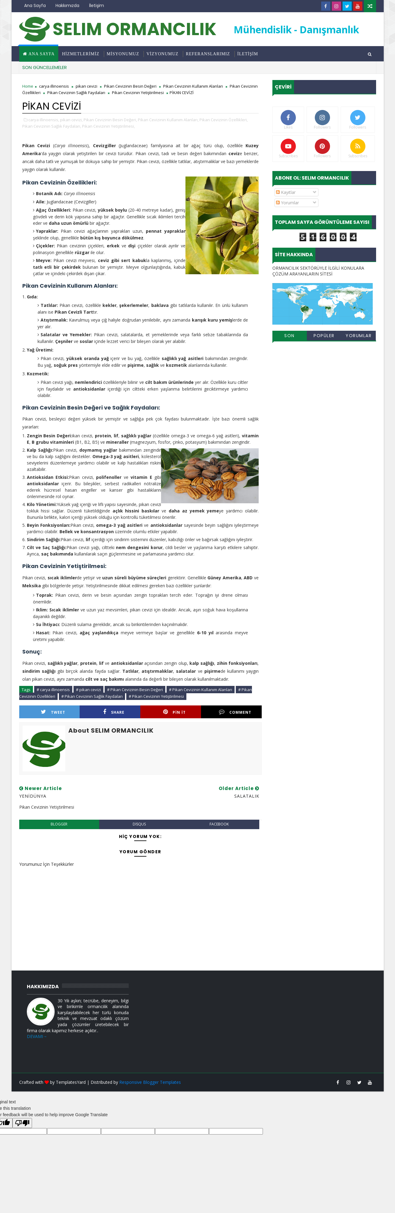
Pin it (174, 712)
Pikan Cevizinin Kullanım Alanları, (168, 119)
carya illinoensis (54, 86)
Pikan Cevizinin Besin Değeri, (110, 119)
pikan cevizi (86, 86)
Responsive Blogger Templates (150, 1082)
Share (113, 712)
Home (27, 86)
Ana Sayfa (35, 5)
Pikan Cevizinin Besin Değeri (130, 86)
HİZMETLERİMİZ (80, 54)
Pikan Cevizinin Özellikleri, (223, 119)
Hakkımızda (67, 5)
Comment (235, 712)
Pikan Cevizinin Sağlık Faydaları (76, 92)
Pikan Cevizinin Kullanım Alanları (193, 86)
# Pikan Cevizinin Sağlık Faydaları (92, 696)
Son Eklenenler (289, 337)
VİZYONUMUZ (162, 54)
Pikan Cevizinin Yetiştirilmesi (138, 92)
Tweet (53, 712)
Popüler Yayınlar (324, 337)
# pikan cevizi (88, 689)
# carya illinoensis (53, 689)
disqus (139, 824)
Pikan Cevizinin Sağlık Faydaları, (51, 126)
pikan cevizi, (71, 119)
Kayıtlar (286, 192)
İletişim (96, 5)
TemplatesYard (71, 1082)
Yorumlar (287, 203)
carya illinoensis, (43, 119)
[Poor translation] (22, 1123)
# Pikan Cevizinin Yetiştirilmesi (156, 696)
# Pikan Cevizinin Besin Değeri (135, 689)
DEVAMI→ (37, 1036)
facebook (219, 824)
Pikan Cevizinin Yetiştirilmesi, (108, 126)
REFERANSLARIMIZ (208, 54)
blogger (59, 824)
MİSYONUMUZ (123, 54)
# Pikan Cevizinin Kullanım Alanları (200, 689)
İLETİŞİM (247, 54)
